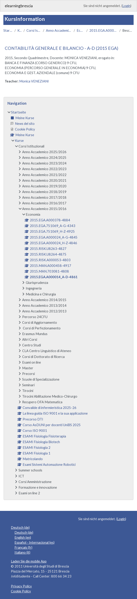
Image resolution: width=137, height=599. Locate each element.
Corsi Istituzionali (33, 30)
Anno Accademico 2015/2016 (59, 30)
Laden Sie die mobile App (29, 561)
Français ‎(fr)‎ (23, 547)
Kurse (19, 30)
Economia (80, 30)
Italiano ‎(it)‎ (22, 552)
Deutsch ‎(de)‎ (20, 527)
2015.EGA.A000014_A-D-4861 (103, 30)
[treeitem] (68, 302)
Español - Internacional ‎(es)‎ (34, 542)
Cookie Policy (21, 591)
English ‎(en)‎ (22, 537)
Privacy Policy (21, 586)
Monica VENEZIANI (34, 81)
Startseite (8, 30)
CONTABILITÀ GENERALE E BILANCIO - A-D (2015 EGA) (61, 48)
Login (126, 6)
